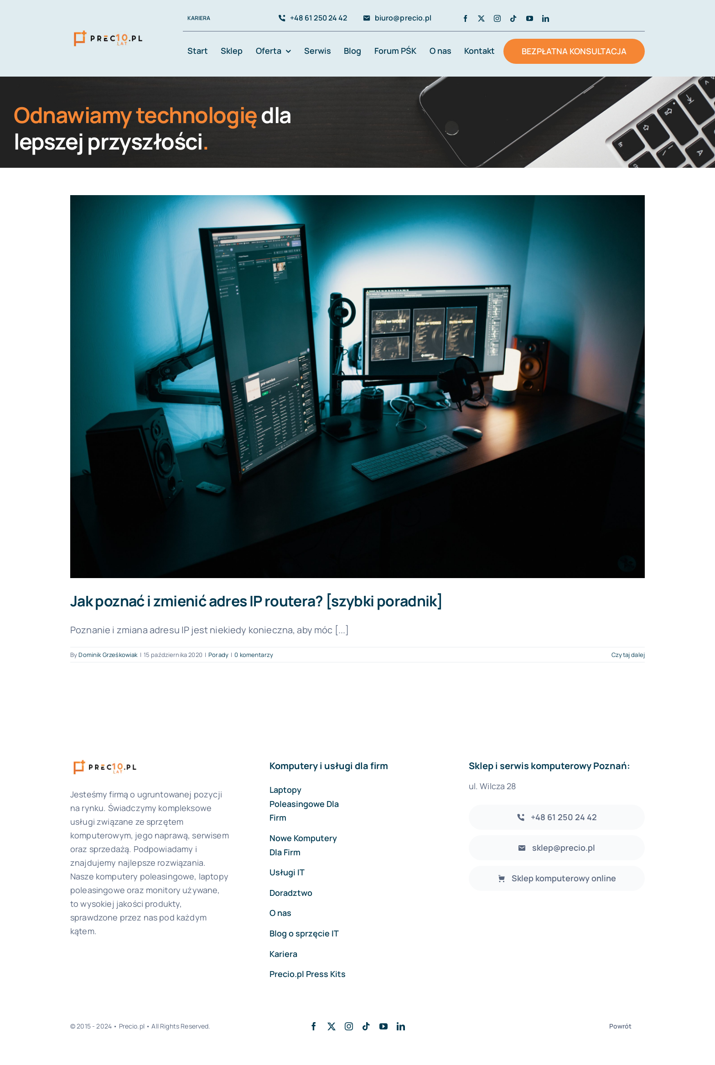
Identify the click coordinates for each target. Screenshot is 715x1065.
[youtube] (529, 18)
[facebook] (465, 18)
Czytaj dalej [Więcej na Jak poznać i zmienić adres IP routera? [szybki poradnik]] (628, 655)
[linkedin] (545, 18)
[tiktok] (513, 18)
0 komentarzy (253, 655)
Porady (218, 655)
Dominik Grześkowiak (107, 655)
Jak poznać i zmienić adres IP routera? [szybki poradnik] (256, 601)
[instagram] (497, 18)
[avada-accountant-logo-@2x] (108, 30)
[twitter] (481, 18)
